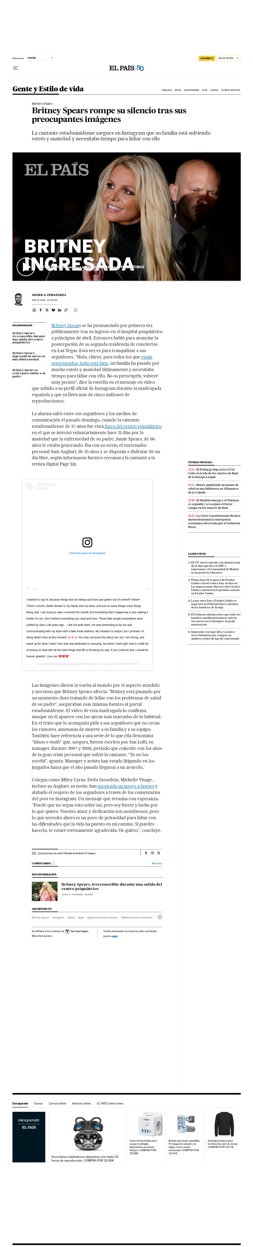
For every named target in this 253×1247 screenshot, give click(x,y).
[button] (126, 216)
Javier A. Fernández (49, 295)
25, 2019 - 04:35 (44, 300)
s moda (214, 90)
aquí (115, 936)
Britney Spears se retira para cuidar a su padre (28, 373)
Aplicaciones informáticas (102, 917)
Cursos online (57, 1103)
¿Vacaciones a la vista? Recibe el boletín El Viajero (66, 853)
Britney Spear (65, 325)
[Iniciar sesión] (228, 58)
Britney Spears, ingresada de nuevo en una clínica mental (28, 356)
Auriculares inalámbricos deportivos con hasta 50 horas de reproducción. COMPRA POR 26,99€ (84, 1158)
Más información (42, 935)
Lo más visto (197, 553)
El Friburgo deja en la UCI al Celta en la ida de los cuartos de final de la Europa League (213, 473)
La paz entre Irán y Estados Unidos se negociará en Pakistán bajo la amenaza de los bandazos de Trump (214, 604)
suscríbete (206, 58)
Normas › (157, 863)
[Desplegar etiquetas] (159, 917)
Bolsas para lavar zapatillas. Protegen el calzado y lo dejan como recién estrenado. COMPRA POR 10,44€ (184, 1147)
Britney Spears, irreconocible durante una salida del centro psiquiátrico (28, 338)
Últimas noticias (230, 90)
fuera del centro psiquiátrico (133, 426)
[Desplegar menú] (15, 68)
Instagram (58, 917)
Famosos (167, 90)
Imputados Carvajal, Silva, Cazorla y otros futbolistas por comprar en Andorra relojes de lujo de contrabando (215, 635)
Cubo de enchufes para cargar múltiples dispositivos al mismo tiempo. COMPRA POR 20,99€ (143, 1147)
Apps (81, 917)
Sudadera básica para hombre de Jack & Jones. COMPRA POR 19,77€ (223, 1144)
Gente (71, 917)
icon (204, 90)
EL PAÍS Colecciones (110, 1103)
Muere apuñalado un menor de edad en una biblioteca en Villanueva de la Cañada (213, 488)
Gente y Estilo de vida (48, 89)
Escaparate (20, 1103)
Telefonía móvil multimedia (136, 917)
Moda (178, 90)
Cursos (38, 1103)
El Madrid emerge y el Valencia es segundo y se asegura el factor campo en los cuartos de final (213, 504)
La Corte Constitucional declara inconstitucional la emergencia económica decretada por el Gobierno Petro (214, 521)
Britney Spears (42, 104)
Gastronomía (191, 90)
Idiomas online (81, 1103)
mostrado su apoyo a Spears (126, 786)
